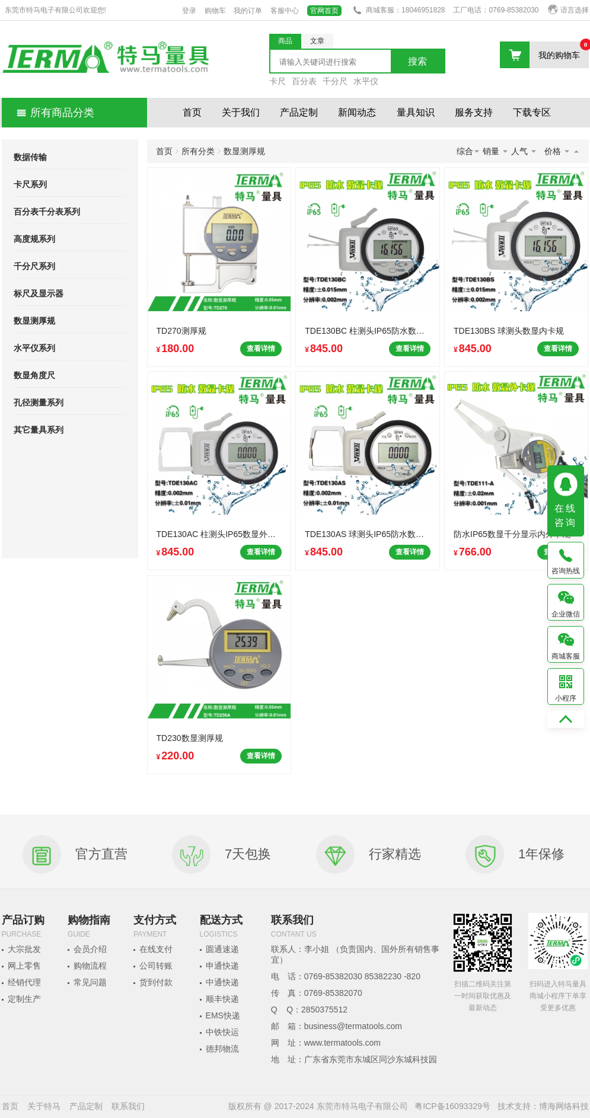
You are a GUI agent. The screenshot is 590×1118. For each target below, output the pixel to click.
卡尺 (277, 81)
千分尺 (335, 81)
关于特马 (43, 1106)
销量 (496, 151)
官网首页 (324, 11)
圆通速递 (222, 949)
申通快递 (222, 965)
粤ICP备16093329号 (452, 1106)
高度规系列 (34, 239)
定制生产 (24, 999)
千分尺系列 (34, 266)
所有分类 (198, 151)
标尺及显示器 (38, 293)
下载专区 (532, 112)
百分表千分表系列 (47, 211)
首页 (192, 112)
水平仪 (365, 81)
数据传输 (30, 157)
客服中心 (284, 11)
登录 (189, 11)
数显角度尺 (34, 375)
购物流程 (90, 965)
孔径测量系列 (38, 402)
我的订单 (248, 11)
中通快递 (222, 982)
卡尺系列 (30, 184)
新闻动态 (357, 112)
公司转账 (156, 965)
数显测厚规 (34, 320)
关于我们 (241, 112)
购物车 (215, 11)
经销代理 (24, 982)
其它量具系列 (38, 430)
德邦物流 (222, 1048)
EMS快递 (223, 1015)
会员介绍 (90, 949)
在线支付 (156, 949)
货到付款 (156, 982)
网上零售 (24, 965)
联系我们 (128, 1106)
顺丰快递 (222, 999)
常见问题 (90, 982)
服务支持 (474, 112)
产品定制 (299, 112)
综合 (468, 151)
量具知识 (416, 112)
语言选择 (568, 10)
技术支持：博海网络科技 (543, 1106)
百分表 (304, 81)
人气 (524, 151)
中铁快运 (222, 1032)
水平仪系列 (34, 348)
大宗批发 (24, 949)
